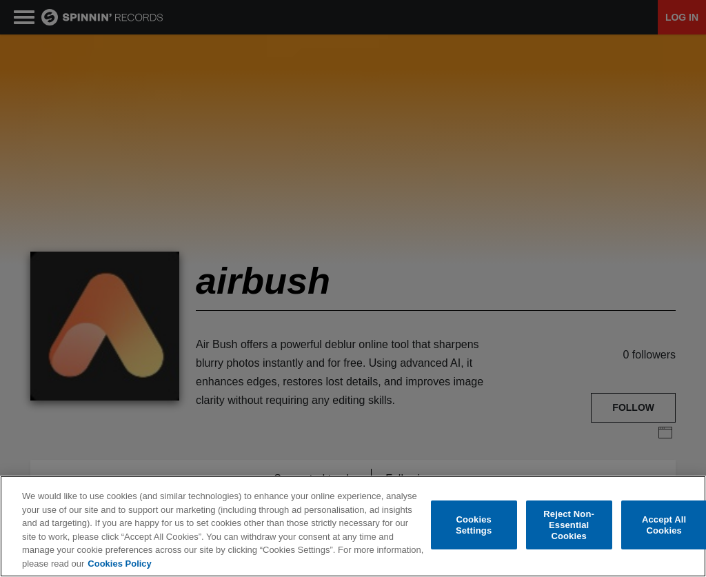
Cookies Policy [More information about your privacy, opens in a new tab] (119, 564)
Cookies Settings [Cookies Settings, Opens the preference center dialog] (474, 526)
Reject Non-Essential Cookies (568, 526)
